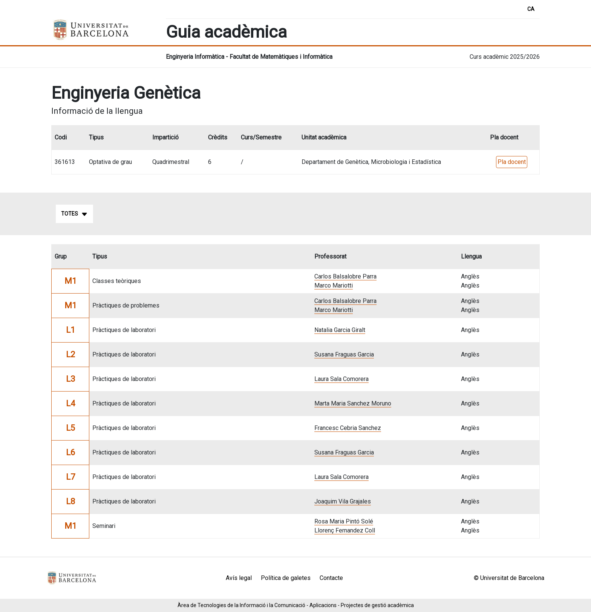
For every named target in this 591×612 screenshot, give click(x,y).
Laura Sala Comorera (341, 378)
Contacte (331, 577)
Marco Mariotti (333, 285)
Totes (74, 214)
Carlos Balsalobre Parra (345, 276)
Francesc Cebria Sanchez (347, 427)
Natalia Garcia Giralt (339, 330)
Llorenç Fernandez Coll (344, 530)
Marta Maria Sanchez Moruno (352, 403)
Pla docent (512, 161)
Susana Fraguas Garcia (344, 354)
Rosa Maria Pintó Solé (343, 521)
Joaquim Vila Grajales (342, 501)
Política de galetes (286, 577)
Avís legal (239, 577)
